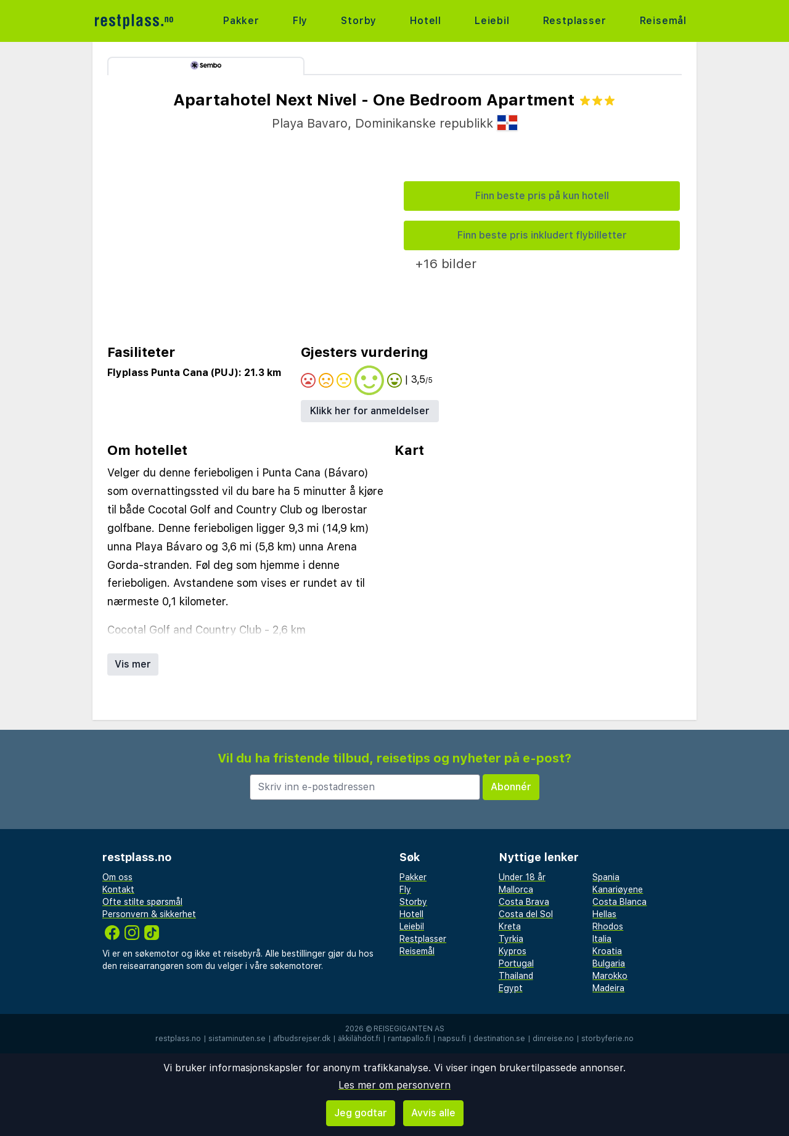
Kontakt (118, 889)
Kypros (512, 951)
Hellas (604, 914)
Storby (359, 21)
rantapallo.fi (409, 1038)
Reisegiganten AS (409, 1028)
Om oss (117, 877)
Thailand (516, 976)
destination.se (499, 1038)
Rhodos (607, 926)
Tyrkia (511, 939)
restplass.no (178, 1038)
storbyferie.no (607, 1038)
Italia (601, 939)
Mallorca (516, 889)
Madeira (608, 988)
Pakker (241, 21)
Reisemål (663, 21)
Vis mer (133, 664)
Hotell (425, 21)
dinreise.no (553, 1038)
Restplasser (575, 21)
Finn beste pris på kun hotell (542, 196)
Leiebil (492, 21)
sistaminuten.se (237, 1038)
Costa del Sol (526, 914)
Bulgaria (608, 963)
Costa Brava (524, 902)
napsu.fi (452, 1038)
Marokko (610, 976)
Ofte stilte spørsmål (142, 902)
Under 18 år (522, 877)
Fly (300, 21)
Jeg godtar (360, 1113)
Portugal (516, 963)
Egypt (511, 988)
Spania (605, 877)
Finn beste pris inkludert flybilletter (542, 235)
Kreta (510, 926)
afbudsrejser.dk (301, 1038)
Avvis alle (433, 1113)
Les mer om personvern (394, 1085)
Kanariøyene (617, 889)
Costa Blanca (619, 902)
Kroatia (607, 951)
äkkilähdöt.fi (359, 1038)
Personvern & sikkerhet (149, 914)
